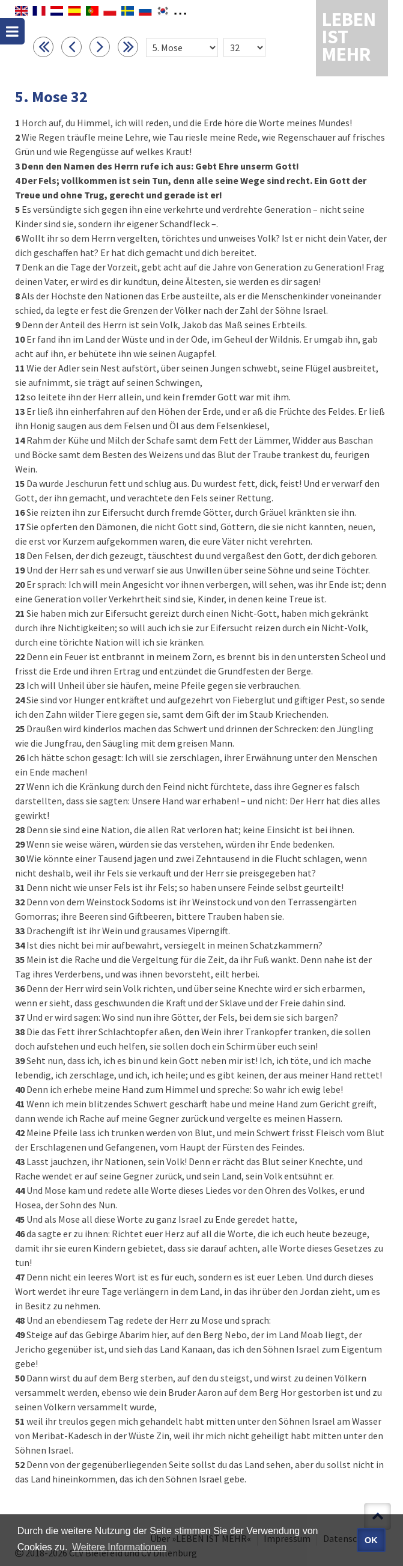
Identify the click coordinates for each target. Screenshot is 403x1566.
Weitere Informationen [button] (119, 1547)
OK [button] (371, 1540)
